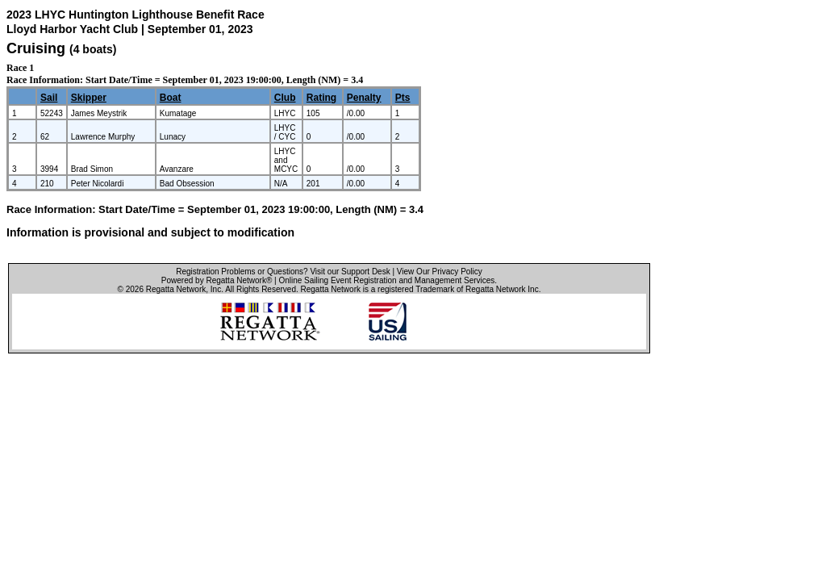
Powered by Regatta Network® (216, 280)
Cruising (35, 48)
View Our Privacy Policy (439, 271)
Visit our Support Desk (350, 271)
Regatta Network (176, 289)
